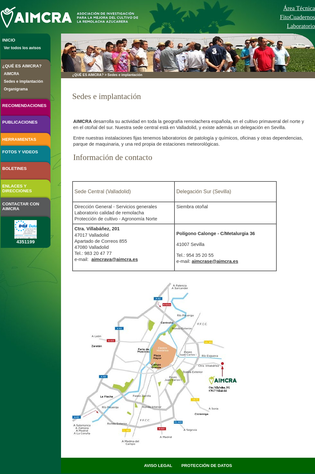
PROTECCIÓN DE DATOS (206, 465)
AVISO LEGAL (158, 465)
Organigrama (16, 89)
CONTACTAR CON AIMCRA (20, 206)
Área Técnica (299, 8)
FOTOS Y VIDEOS (20, 151)
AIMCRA (11, 74)
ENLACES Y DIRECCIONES (17, 188)
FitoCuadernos (297, 17)
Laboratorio (301, 26)
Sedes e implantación (23, 81)
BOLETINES (14, 168)
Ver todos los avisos (22, 48)
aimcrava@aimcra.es (114, 259)
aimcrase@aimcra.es (215, 261)
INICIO (8, 40)
